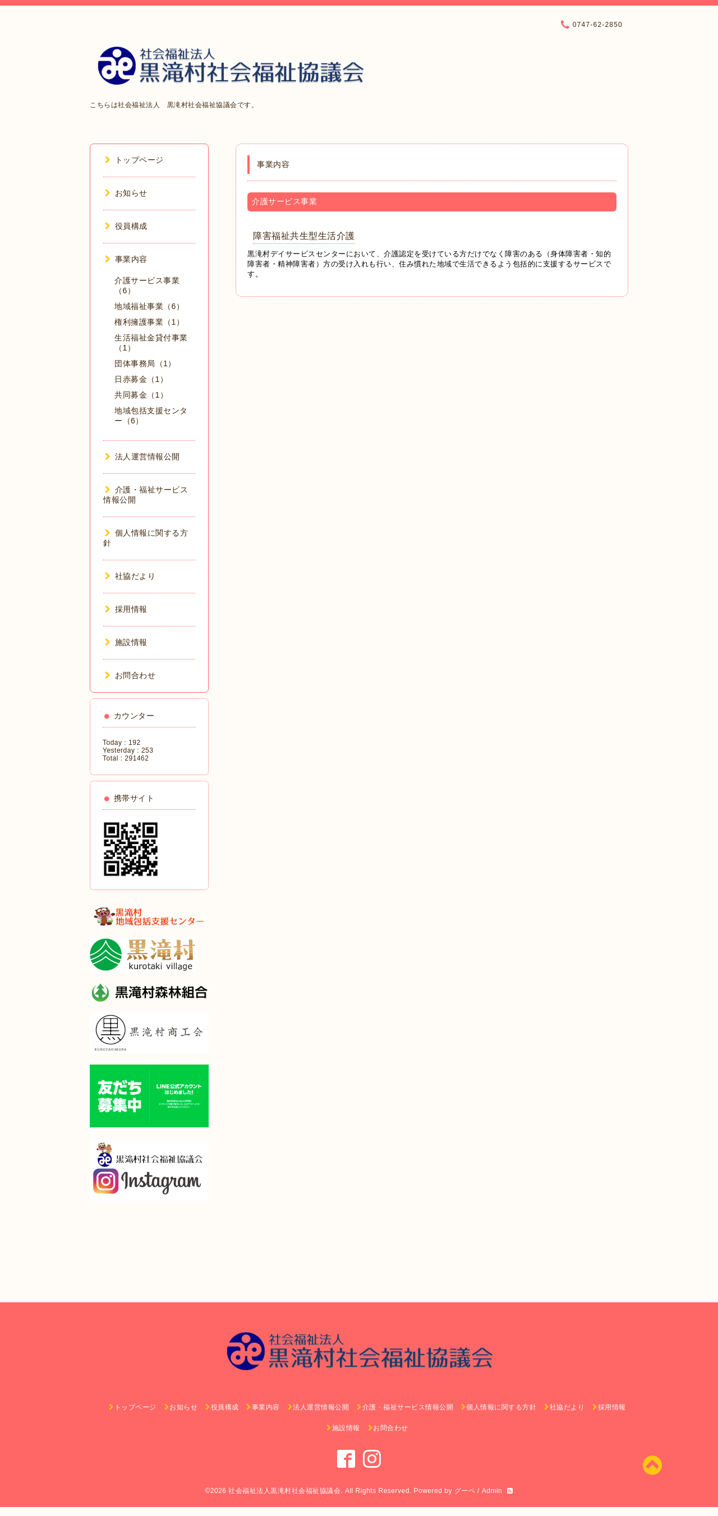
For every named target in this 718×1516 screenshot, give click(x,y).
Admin (492, 1491)
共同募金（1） (141, 394)
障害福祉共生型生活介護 (304, 236)
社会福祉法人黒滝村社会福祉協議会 (284, 1491)
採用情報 (126, 609)
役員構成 (126, 226)
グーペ (465, 1491)
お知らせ (126, 192)
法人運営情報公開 (142, 456)
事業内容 (126, 259)
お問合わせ (130, 675)
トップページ (134, 159)
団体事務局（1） (145, 363)
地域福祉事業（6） (149, 306)
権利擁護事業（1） (149, 321)
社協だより (130, 576)
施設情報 (126, 642)
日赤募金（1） (141, 379)
